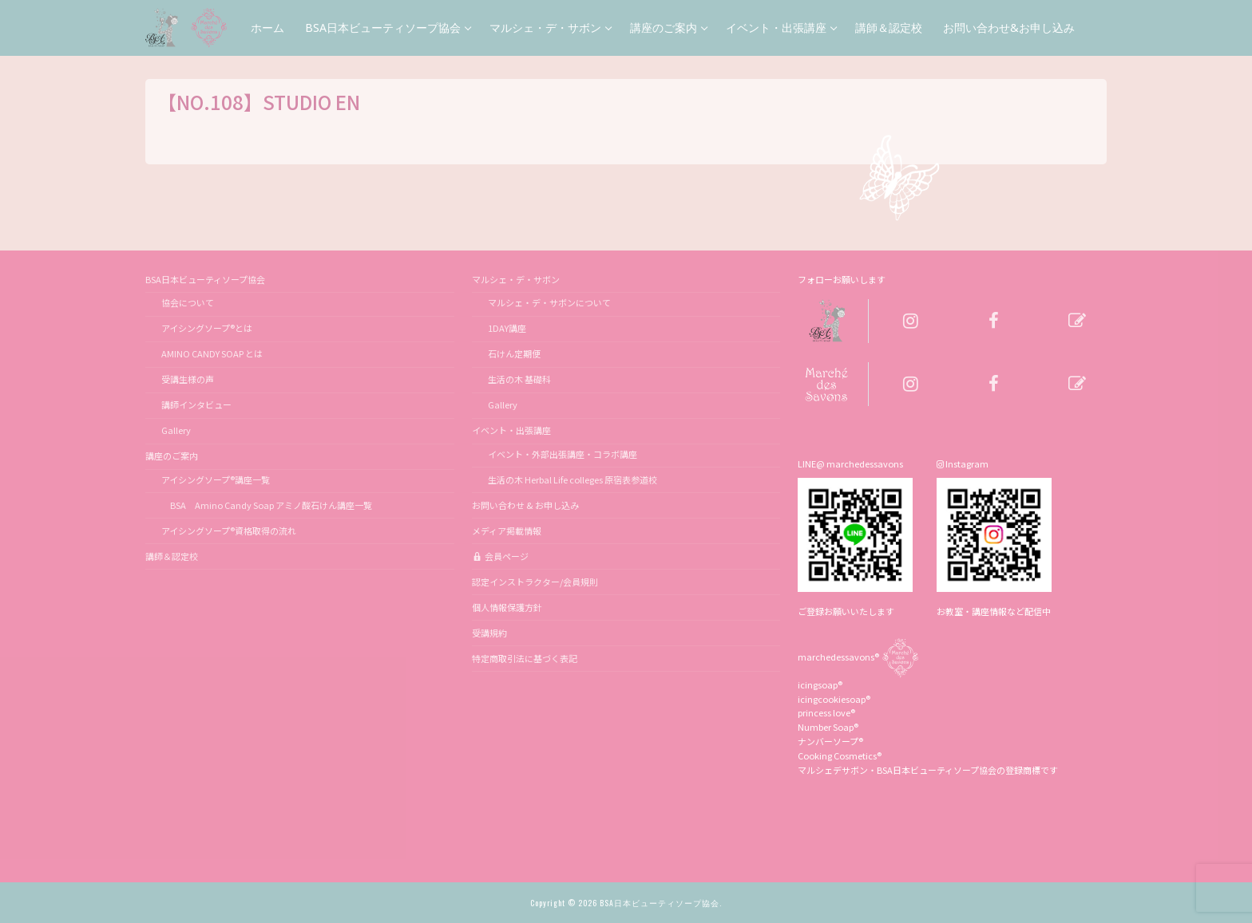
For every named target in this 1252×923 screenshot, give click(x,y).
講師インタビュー (196, 404)
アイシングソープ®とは (206, 327)
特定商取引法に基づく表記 (524, 658)
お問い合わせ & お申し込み (525, 505)
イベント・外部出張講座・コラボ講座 (562, 454)
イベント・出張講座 (512, 430)
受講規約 (489, 632)
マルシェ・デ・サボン (516, 279)
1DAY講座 (507, 327)
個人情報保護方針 (507, 607)
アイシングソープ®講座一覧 (215, 479)
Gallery (176, 430)
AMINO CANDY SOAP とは (212, 353)
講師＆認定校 (171, 556)
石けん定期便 (514, 353)
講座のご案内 (172, 455)
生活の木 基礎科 (519, 379)
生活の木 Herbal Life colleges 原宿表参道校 (572, 479)
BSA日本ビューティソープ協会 (206, 279)
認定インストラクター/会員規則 (535, 581)
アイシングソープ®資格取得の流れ (228, 530)
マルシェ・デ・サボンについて (549, 302)
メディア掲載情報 (506, 530)
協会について (187, 302)
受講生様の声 (187, 379)
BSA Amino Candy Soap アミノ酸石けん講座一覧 (266, 505)
